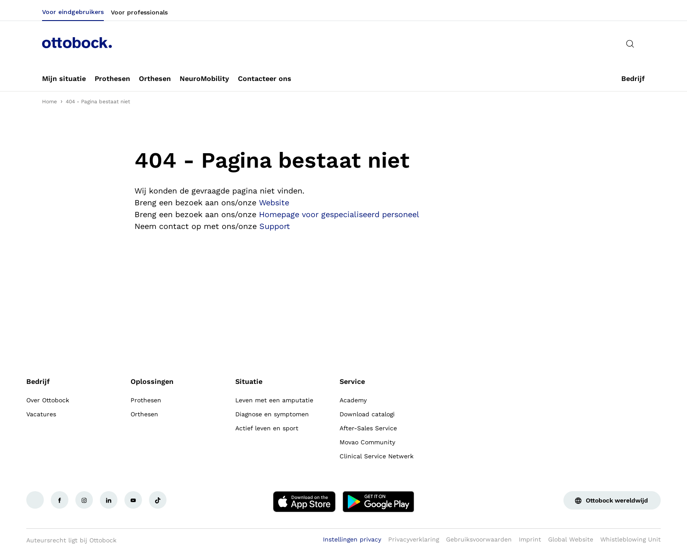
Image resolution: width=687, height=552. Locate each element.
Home (49, 101)
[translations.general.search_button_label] (630, 44)
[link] (64, 78)
